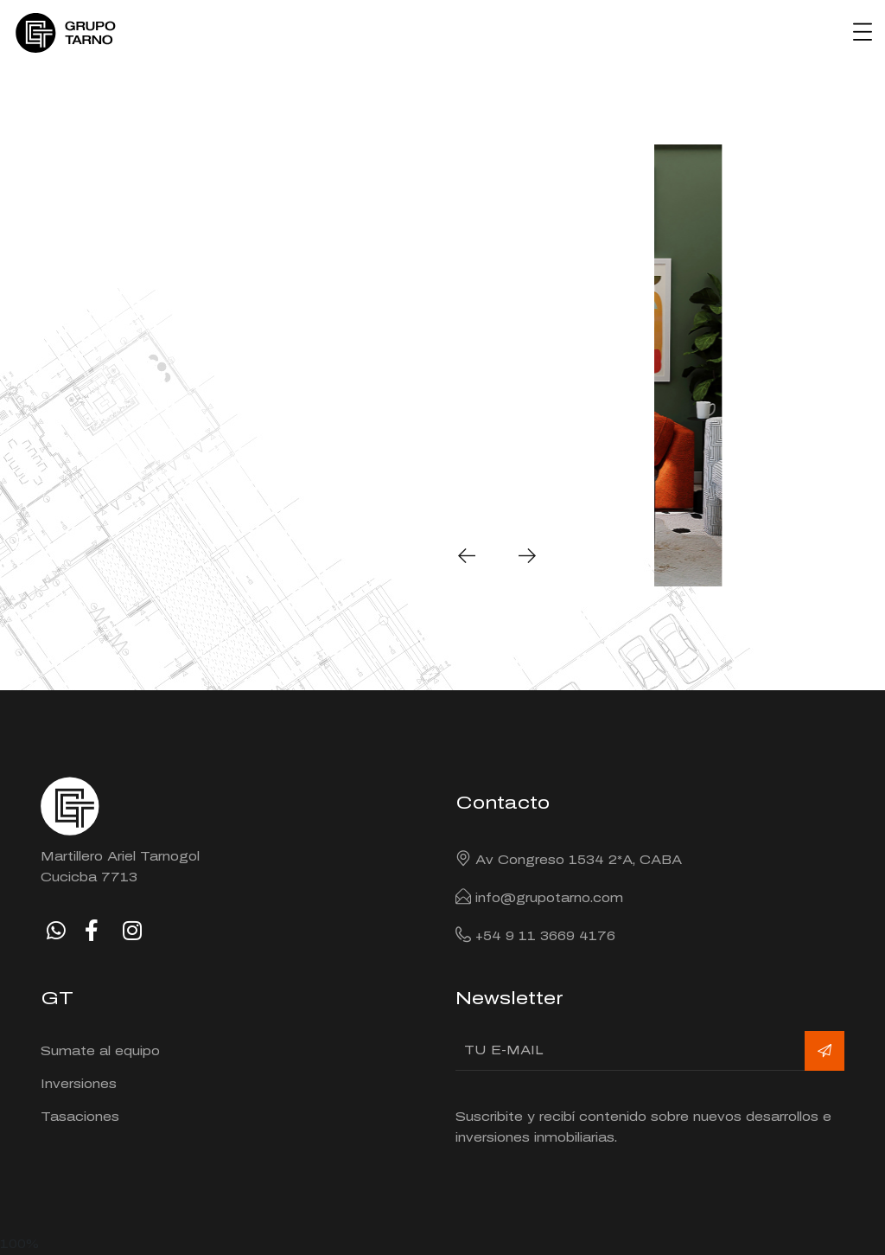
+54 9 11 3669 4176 (545, 936)
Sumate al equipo (100, 1051)
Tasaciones (80, 1117)
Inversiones (79, 1084)
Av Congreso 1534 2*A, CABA (578, 860)
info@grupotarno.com (549, 898)
